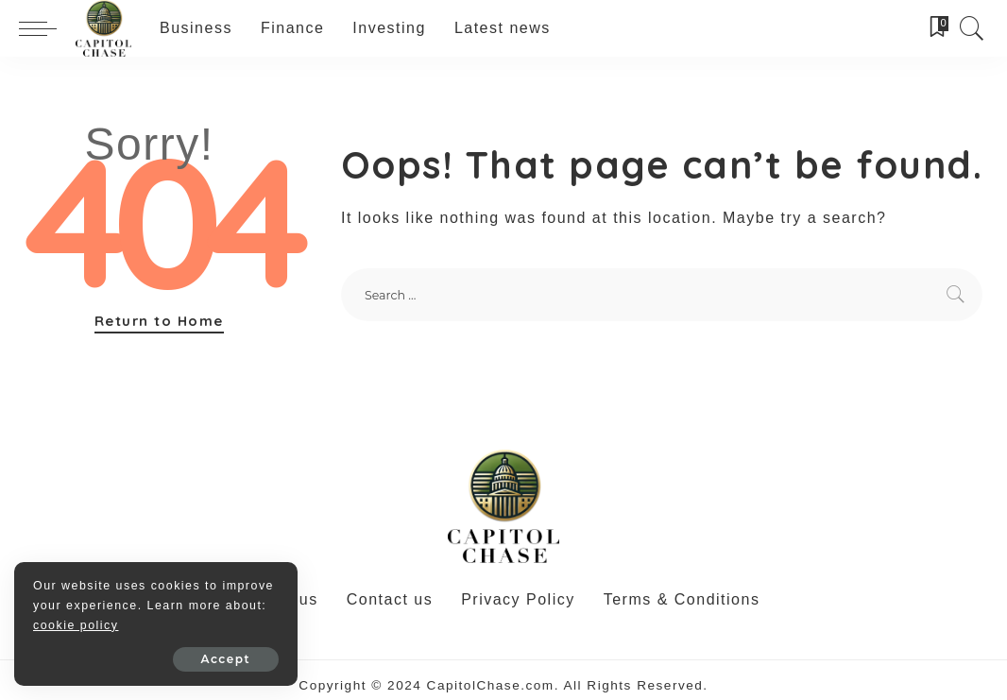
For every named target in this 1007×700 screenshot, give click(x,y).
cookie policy (75, 625)
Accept (225, 659)
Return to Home (159, 321)
